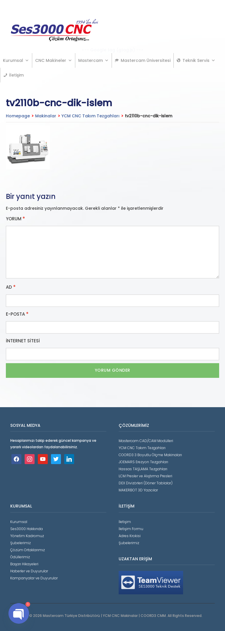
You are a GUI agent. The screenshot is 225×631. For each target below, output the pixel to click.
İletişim (16, 75)
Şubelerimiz (20, 542)
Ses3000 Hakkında (26, 528)
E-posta (17, 314)
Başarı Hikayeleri (24, 563)
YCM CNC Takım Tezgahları (91, 116)
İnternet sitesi (23, 341)
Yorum (15, 219)
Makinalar (45, 116)
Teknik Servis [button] (199, 60)
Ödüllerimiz (20, 556)
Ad (11, 287)
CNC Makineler (53, 60)
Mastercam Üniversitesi (146, 60)
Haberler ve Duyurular (29, 571)
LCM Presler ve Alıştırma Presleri (145, 475)
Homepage (18, 116)
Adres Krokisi (130, 535)
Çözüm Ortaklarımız (27, 549)
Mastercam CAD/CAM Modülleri (146, 440)
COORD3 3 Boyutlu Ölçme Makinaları (150, 454)
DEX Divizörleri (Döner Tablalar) (146, 483)
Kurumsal (16, 60)
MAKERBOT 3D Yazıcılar (138, 490)
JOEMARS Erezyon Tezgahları (143, 461)
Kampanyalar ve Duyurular (34, 578)
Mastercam (93, 60)
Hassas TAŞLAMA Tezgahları (143, 468)
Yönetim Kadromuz (27, 535)
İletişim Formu (131, 528)
